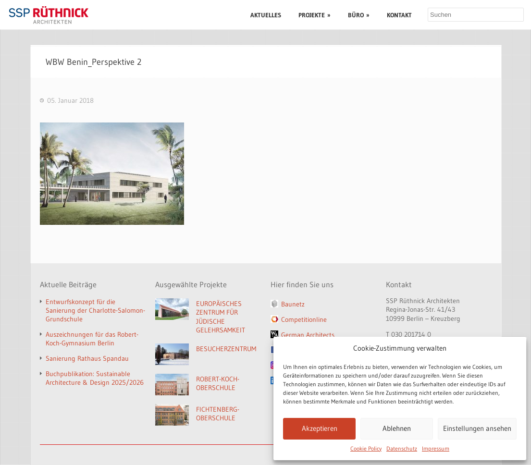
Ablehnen (397, 428)
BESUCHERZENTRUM (226, 348)
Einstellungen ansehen (477, 428)
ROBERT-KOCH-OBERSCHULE (217, 383)
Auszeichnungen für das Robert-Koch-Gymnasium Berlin (92, 338)
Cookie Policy (366, 448)
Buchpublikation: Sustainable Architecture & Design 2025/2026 (95, 378)
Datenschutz (401, 448)
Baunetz (293, 304)
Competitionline (304, 319)
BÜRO (359, 15)
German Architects (307, 334)
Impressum (435, 448)
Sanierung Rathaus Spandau (87, 358)
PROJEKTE (314, 15)
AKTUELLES (265, 15)
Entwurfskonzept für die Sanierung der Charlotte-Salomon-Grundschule (95, 310)
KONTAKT (399, 15)
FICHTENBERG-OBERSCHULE (217, 414)
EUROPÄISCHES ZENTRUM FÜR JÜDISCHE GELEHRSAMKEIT (220, 317)
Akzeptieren (319, 428)
